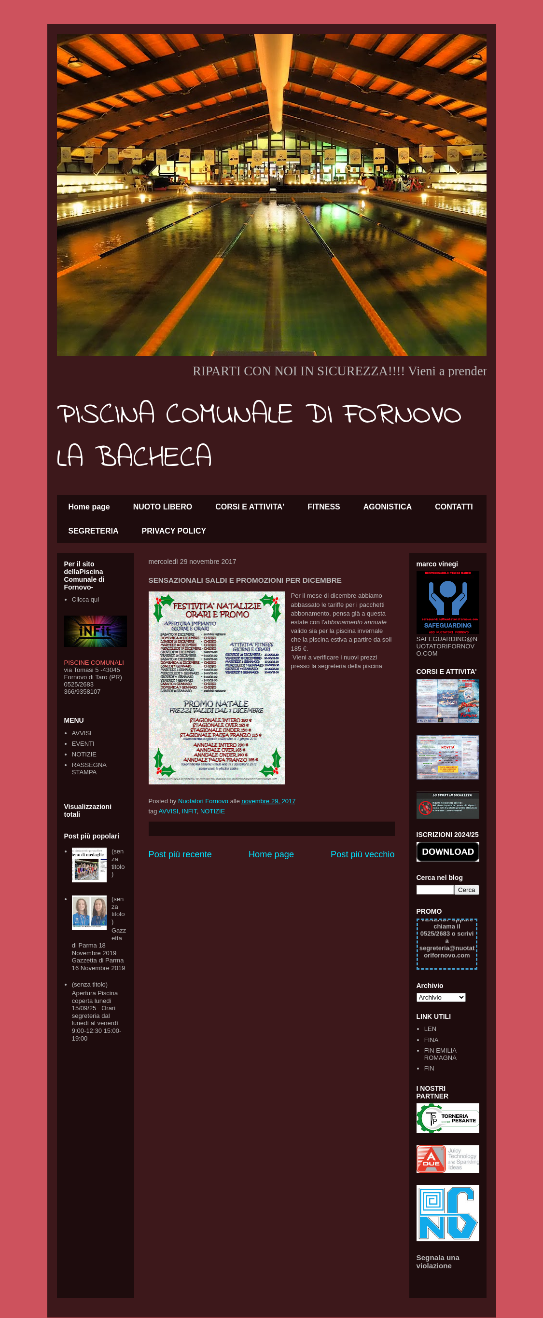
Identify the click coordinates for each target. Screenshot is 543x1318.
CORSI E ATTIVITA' (249, 507)
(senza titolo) (118, 863)
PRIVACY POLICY (174, 531)
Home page (89, 507)
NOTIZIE (212, 811)
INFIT (189, 811)
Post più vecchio (362, 854)
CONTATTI (454, 507)
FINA (431, 1039)
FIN (429, 1068)
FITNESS (323, 507)
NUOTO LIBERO (162, 507)
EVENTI (83, 743)
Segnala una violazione (438, 1261)
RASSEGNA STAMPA (89, 768)
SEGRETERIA (94, 531)
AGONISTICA (387, 507)
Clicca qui (85, 599)
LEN (430, 1028)
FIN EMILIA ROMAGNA (440, 1054)
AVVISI (168, 811)
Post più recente (180, 854)
